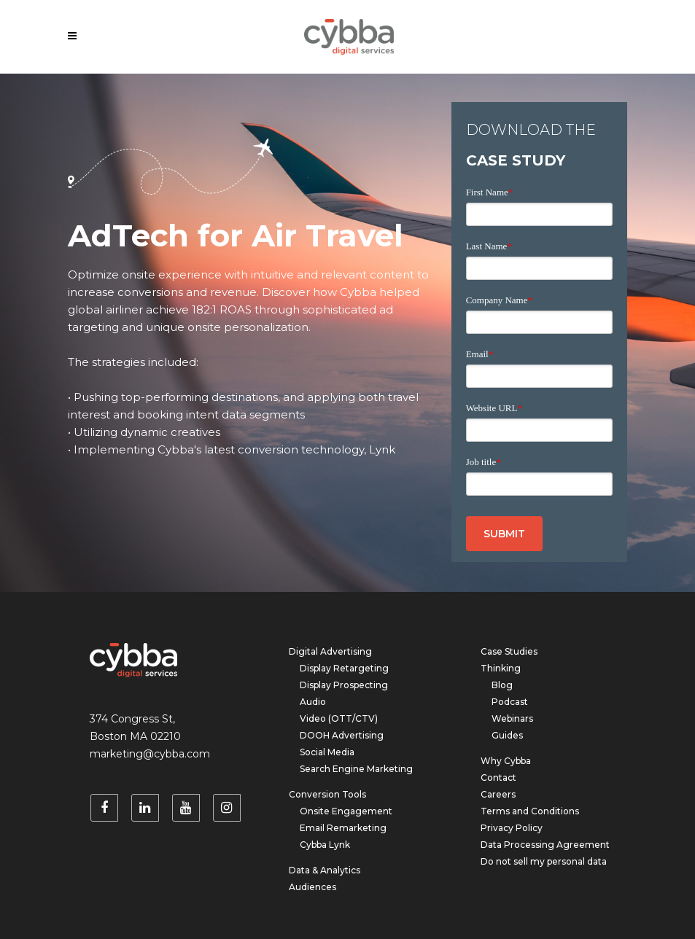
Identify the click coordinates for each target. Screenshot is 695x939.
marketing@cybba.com (150, 753)
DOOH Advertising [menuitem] (342, 735)
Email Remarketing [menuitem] (343, 827)
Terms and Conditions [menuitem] (530, 811)
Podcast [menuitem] (510, 701)
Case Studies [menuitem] (509, 651)
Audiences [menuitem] (312, 886)
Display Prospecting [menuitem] (344, 684)
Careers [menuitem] (498, 794)
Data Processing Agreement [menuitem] (545, 844)
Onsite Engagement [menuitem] (346, 811)
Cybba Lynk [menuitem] (325, 844)
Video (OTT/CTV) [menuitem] (339, 718)
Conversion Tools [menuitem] (327, 794)
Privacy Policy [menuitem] (512, 827)
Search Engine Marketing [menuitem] (356, 768)
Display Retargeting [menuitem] (344, 668)
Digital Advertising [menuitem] (330, 651)
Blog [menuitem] (502, 684)
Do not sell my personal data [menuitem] (544, 861)
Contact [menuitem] (498, 777)
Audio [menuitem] (313, 701)
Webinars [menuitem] (512, 718)
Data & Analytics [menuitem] (324, 870)
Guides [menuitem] (507, 735)
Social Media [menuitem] (327, 752)
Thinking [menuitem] (501, 668)
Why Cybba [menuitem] (506, 760)
